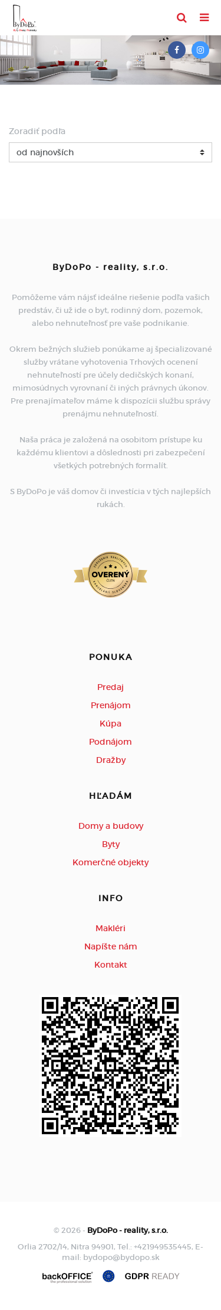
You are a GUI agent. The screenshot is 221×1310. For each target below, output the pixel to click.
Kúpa (110, 723)
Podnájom (110, 741)
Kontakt (110, 964)
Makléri (110, 928)
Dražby (111, 760)
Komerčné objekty (110, 862)
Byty (111, 844)
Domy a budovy (110, 826)
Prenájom (111, 705)
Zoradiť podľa (37, 131)
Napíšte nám (110, 946)
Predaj (110, 687)
